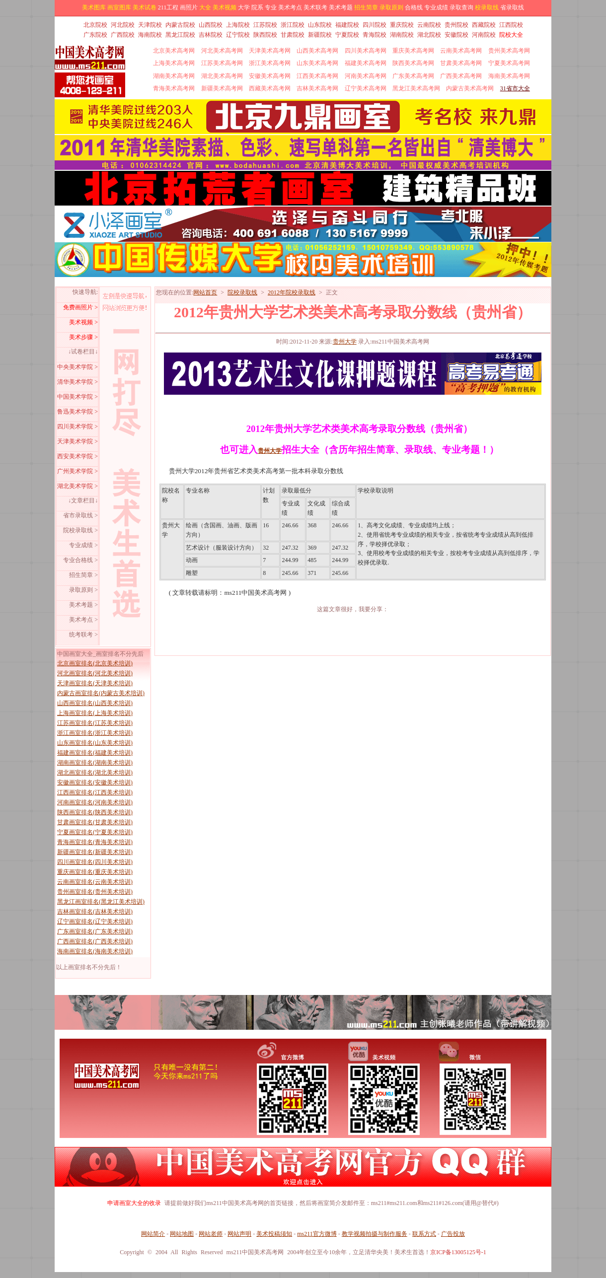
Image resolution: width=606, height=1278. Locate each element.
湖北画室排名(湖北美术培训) (95, 772)
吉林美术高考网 (317, 88)
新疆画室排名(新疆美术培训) (95, 852)
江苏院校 (265, 24)
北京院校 (95, 24)
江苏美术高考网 (222, 63)
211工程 (168, 7)
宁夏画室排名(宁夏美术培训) (95, 832)
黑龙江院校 (180, 34)
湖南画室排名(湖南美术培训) (95, 762)
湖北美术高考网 (222, 75)
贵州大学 (345, 341)
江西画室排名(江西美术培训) (95, 792)
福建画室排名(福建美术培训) (95, 752)
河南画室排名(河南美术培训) (95, 802)
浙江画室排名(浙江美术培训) (95, 732)
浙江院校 (292, 24)
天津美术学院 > (77, 441)
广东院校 (95, 34)
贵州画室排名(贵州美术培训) (95, 891)
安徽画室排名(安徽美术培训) (95, 782)
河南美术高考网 (365, 75)
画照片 (189, 7)
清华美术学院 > (77, 381)
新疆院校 (320, 34)
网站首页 (205, 292)
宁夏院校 (347, 34)
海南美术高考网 (509, 75)
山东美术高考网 (317, 63)
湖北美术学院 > (77, 486)
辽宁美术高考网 (365, 88)
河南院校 (484, 34)
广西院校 (123, 34)
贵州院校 (456, 24)
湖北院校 (429, 34)
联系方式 (424, 1233)
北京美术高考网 (174, 50)
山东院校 (320, 24)
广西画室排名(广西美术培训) (95, 941)
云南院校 (429, 24)
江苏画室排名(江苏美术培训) (95, 722)
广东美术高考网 (413, 75)
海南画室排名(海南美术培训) (95, 951)
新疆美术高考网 (222, 88)
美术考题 (341, 7)
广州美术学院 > (77, 471)
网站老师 (211, 1233)
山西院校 (211, 24)
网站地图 (182, 1233)
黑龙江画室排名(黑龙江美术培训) (101, 901)
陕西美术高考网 (413, 63)
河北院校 (123, 24)
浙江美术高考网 (270, 63)
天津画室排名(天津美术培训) (95, 683)
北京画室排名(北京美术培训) (95, 663)
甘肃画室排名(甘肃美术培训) (95, 822)
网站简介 (153, 1233)
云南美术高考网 (461, 50)
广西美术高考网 (461, 75)
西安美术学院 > (77, 456)
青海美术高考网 (174, 88)
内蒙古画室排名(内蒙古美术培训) (101, 693)
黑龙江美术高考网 (416, 88)
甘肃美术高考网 (461, 63)
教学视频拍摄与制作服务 (374, 1233)
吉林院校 (211, 34)
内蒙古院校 (180, 24)
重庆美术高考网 (413, 50)
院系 (257, 7)
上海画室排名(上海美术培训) (95, 713)
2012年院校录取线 (291, 292)
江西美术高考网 (317, 75)
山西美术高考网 (317, 50)
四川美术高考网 (365, 50)
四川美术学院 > (77, 426)
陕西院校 (265, 34)
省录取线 (512, 7)
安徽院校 (456, 34)
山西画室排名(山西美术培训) (95, 703)
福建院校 (347, 24)
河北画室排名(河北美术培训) (95, 673)
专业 (271, 7)
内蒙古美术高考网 (470, 88)
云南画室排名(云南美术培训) (95, 881)
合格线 (414, 7)
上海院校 (238, 24)
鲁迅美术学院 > (77, 411)
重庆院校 (402, 24)
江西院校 (511, 24)
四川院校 (374, 24)
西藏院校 (484, 24)
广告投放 (453, 1233)
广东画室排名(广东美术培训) (95, 931)
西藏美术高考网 (270, 88)
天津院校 (150, 24)
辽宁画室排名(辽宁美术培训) (95, 921)
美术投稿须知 (274, 1233)
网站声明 (239, 1233)
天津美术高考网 (270, 50)
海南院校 (150, 34)
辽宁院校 (238, 34)
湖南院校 (402, 34)
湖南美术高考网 (174, 75)
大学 (244, 7)
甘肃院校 (292, 34)
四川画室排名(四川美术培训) (95, 861)
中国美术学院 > (77, 396)
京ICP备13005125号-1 (458, 1252)
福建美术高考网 (365, 63)
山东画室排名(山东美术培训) (95, 742)
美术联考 (315, 7)
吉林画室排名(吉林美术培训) (95, 911)
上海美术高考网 (174, 63)
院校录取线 (242, 292)
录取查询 (461, 7)
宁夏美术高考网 (509, 63)
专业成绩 (436, 7)
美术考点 (290, 7)
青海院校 (374, 34)
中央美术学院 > (77, 366)
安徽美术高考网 (270, 75)
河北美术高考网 (222, 50)
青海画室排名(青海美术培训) (95, 842)
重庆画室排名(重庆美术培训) (95, 871)
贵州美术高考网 (509, 50)
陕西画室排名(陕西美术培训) (95, 812)
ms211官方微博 (317, 1233)
